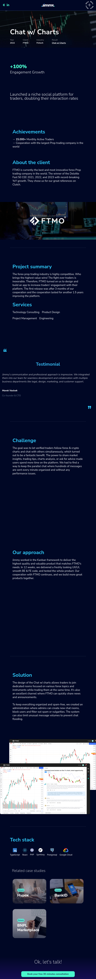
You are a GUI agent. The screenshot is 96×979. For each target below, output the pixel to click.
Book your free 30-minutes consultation (48, 973)
